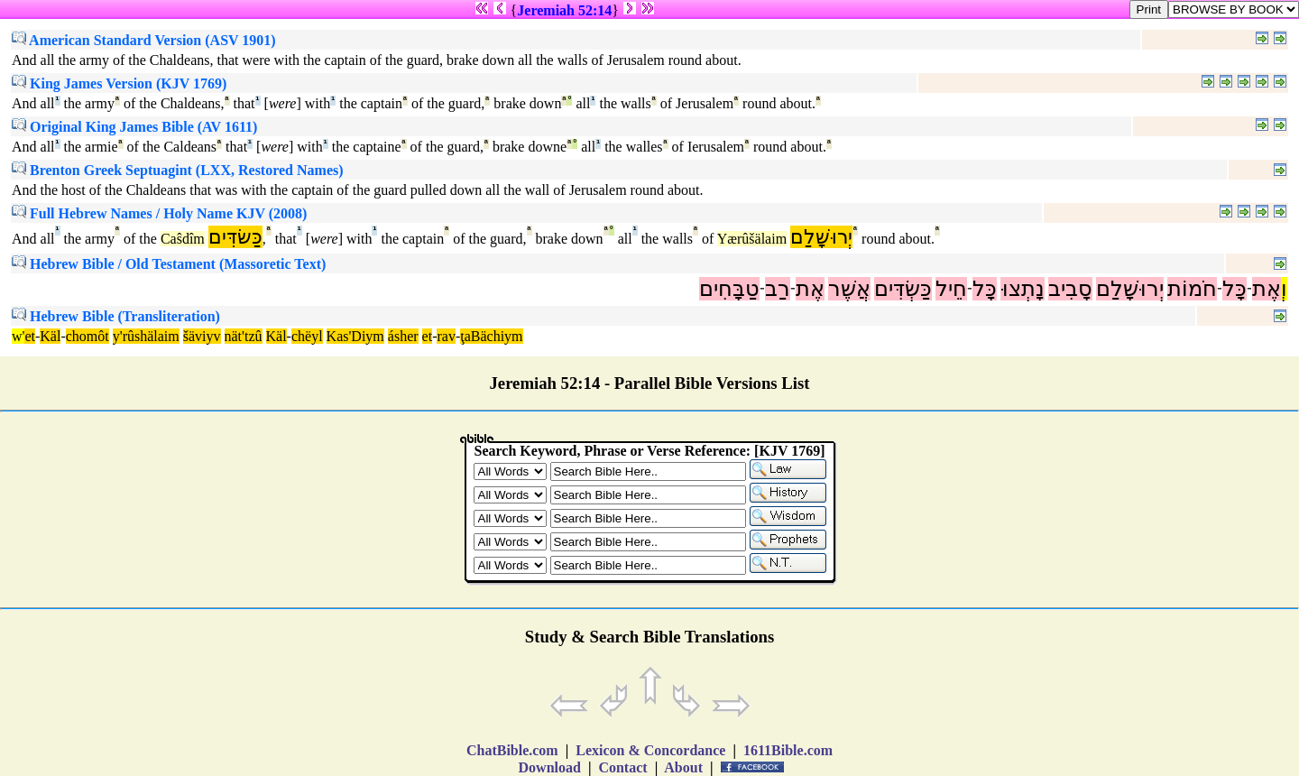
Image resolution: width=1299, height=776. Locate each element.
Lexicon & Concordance (650, 750)
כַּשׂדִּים (235, 237)
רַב (777, 288)
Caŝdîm (183, 238)
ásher (403, 336)
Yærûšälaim (752, 238)
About (683, 767)
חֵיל (951, 288)
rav (446, 336)
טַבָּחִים (729, 288)
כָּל (1234, 288)
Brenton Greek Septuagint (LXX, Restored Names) (178, 170)
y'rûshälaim (146, 336)
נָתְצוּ (1022, 288)
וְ (1284, 288)
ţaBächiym (491, 336)
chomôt (87, 336)
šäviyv (202, 336)
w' (18, 336)
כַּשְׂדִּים (903, 288)
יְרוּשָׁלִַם (821, 237)
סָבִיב (1070, 288)
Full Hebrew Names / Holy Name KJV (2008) (159, 213)
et (29, 336)
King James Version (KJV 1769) (119, 83)
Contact (622, 767)
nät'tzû (244, 336)
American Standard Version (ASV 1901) (144, 40)
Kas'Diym (355, 336)
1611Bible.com (788, 750)
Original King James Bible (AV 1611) (134, 126)
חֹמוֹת (1192, 288)
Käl (50, 336)
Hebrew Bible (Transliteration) (116, 316)
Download (550, 767)
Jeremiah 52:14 (564, 10)
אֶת (1266, 288)
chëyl (307, 336)
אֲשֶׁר (849, 288)
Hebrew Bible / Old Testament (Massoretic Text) (169, 264)
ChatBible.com (512, 750)
